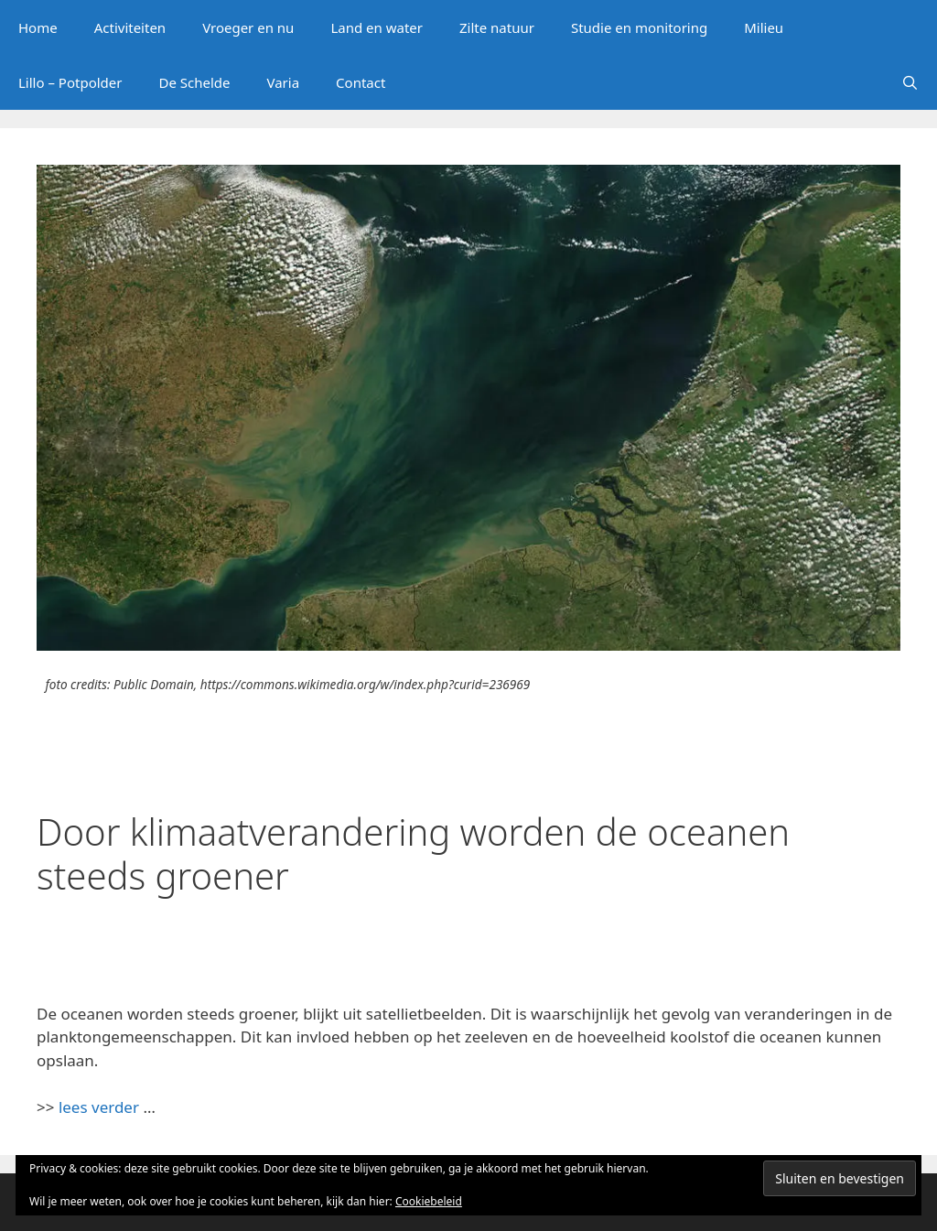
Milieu (763, 27)
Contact (360, 82)
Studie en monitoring (639, 27)
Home (38, 27)
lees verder (99, 1107)
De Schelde (194, 82)
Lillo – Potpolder (70, 82)
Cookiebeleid (428, 1201)
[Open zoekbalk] (910, 82)
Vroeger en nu (248, 27)
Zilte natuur (496, 27)
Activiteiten (130, 27)
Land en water (376, 27)
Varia (283, 82)
